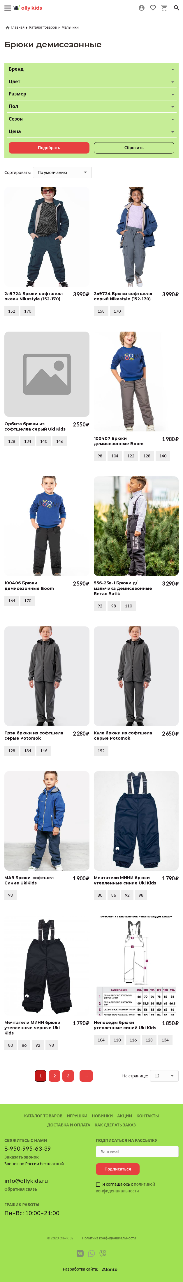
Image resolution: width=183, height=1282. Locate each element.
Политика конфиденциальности (109, 1238)
